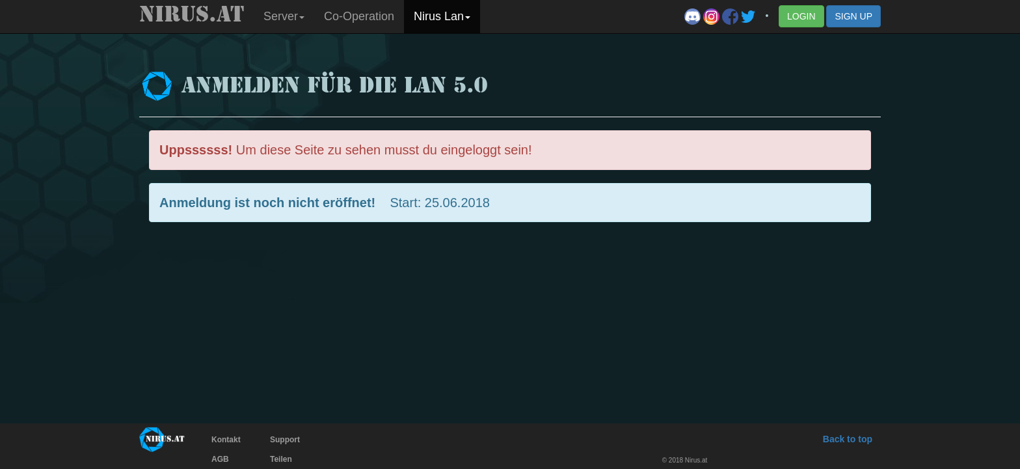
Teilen (281, 459)
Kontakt (226, 439)
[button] (284, 16)
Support (285, 439)
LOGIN (801, 16)
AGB (220, 459)
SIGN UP (853, 16)
